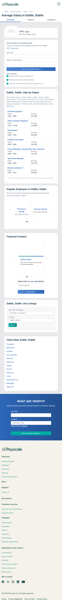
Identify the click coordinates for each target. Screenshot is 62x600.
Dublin (25, 11)
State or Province (16, 11)
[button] (10, 19)
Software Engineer (15, 111)
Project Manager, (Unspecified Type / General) (26, 149)
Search (12, 325)
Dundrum (9, 351)
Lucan (8, 376)
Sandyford (10, 362)
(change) (24, 426)
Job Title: (9, 53)
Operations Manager (16, 158)
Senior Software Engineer (18, 121)
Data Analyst (12, 130)
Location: (14, 419)
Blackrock (10, 373)
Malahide (9, 358)
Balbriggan (10, 383)
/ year (27, 32)
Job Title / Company (16, 310)
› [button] (52, 209)
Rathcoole (10, 387)
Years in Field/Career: (14, 60)
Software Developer (16, 140)
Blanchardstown (12, 380)
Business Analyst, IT (15, 168)
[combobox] (31, 423)
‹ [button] (9, 209)
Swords (9, 369)
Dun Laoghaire (11, 355)
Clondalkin (10, 344)
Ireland (6, 11)
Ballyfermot (10, 348)
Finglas (9, 366)
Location (12, 317)
